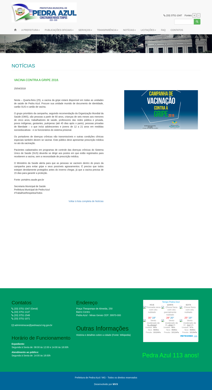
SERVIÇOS (85, 30)
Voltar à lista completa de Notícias (86, 201)
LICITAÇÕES (148, 30)
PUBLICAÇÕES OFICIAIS (59, 30)
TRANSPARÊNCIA (107, 30)
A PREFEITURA (30, 30)
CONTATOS (177, 30)
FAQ (163, 30)
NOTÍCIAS (129, 30)
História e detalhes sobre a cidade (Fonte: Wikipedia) (103, 335)
